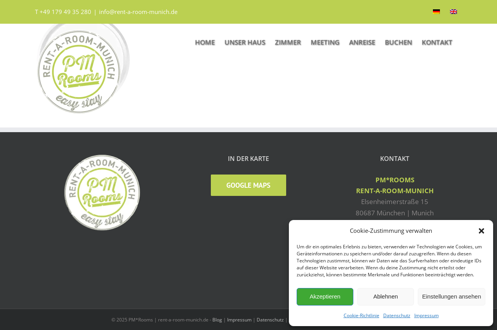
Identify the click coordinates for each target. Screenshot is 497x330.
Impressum (426, 315)
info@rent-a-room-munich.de (138, 12)
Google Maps (248, 185)
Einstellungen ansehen (451, 296)
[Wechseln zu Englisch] (453, 11)
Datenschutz (396, 315)
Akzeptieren (324, 296)
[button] (481, 231)
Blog (217, 319)
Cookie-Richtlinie (361, 315)
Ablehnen (385, 296)
